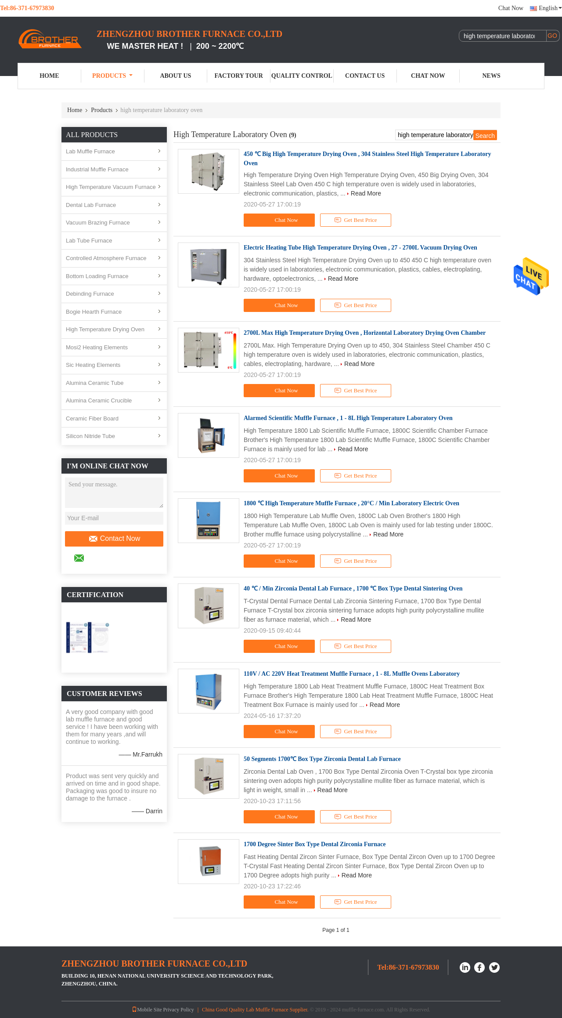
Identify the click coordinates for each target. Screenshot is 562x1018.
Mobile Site (147, 1010)
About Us (175, 75)
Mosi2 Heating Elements (97, 347)
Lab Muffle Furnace (90, 151)
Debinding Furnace (90, 293)
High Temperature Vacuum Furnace (111, 187)
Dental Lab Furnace (91, 205)
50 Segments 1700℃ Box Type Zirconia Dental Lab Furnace (322, 759)
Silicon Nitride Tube (90, 436)
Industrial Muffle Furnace (97, 169)
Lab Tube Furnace (89, 240)
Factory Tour (238, 75)
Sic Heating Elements (93, 365)
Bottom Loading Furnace (97, 276)
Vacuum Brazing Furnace (98, 222)
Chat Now (510, 8)
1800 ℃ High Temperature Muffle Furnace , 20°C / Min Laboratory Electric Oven (351, 503)
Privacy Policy (178, 1010)
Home (49, 75)
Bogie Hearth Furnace (94, 311)
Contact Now (114, 539)
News (492, 75)
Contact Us (365, 75)
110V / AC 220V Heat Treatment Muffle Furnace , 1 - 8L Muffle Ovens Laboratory (352, 673)
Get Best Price (356, 220)
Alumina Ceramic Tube (95, 383)
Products (112, 75)
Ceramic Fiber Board (92, 418)
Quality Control (301, 75)
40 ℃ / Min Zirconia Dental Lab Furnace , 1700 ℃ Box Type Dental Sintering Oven (353, 588)
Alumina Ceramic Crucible (99, 400)
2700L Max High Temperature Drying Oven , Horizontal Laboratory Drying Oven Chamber (365, 333)
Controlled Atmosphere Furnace (106, 258)
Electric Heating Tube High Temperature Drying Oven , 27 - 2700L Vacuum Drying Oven (360, 247)
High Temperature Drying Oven (105, 329)
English (550, 8)
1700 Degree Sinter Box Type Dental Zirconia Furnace (314, 844)
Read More (366, 193)
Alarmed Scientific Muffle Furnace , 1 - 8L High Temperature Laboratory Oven (348, 418)
